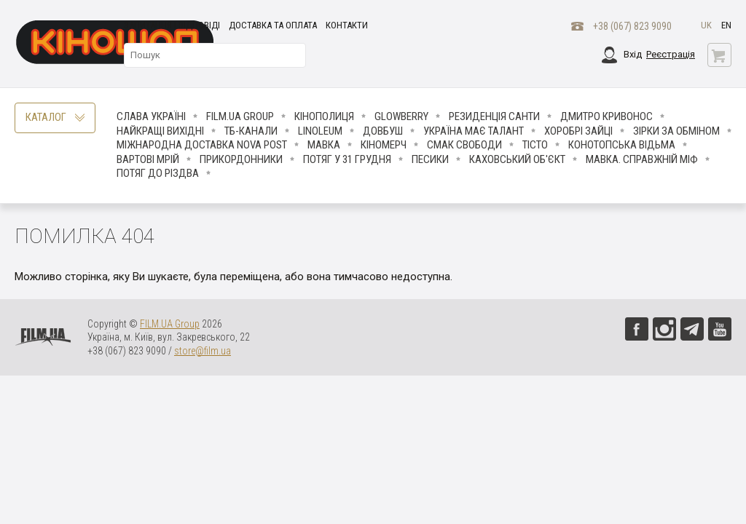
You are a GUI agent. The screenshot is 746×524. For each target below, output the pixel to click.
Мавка (323, 144)
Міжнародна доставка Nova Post (202, 144)
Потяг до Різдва (158, 173)
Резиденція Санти (494, 116)
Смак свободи (464, 144)
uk (706, 25)
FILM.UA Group (240, 116)
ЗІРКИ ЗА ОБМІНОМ (676, 131)
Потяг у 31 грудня (347, 159)
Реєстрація (670, 54)
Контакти (347, 25)
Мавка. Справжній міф (642, 159)
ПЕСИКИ (430, 159)
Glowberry (401, 116)
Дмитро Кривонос (606, 116)
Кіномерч (384, 144)
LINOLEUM (320, 131)
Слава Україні (151, 116)
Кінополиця (324, 116)
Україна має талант (473, 131)
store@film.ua (202, 351)
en (726, 25)
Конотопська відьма (621, 144)
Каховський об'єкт (517, 159)
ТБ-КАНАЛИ (251, 131)
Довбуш (383, 131)
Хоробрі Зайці (578, 131)
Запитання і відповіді (172, 25)
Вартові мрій (148, 159)
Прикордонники (241, 159)
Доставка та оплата (273, 25)
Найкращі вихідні (160, 131)
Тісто (535, 144)
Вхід (633, 54)
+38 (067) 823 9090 (632, 26)
